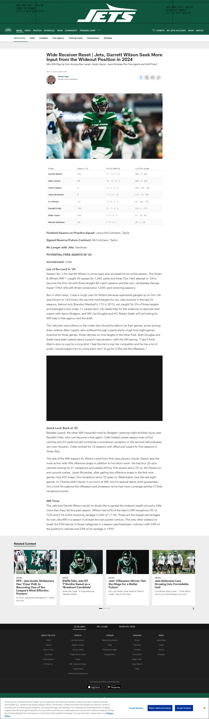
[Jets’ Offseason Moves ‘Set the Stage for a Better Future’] (127, 574)
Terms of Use (48, 650)
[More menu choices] (99, 30)
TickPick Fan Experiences (78, 673)
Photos (161, 650)
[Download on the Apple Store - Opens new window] (94, 687)
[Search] (154, 30)
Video (161, 645)
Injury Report (137, 664)
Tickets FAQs (78, 669)
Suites (77, 659)
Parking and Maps (110, 650)
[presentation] (194, 608)
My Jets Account (77, 640)
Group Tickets (77, 650)
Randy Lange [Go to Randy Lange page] (63, 76)
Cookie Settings (136, 708)
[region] (104, 708)
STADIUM (109, 635)
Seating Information (110, 640)
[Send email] (152, 79)
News (161, 635)
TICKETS (77, 635)
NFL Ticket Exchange (78, 664)
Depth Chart (137, 659)
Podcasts (161, 654)
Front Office (137, 654)
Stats (137, 669)
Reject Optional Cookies (160, 708)
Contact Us (48, 664)
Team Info (137, 635)
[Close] (204, 708)
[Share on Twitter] (147, 79)
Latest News (161, 640)
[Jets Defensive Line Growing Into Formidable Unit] (173, 574)
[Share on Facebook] (141, 79)
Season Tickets (78, 645)
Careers (48, 645)
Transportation (110, 654)
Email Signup (48, 659)
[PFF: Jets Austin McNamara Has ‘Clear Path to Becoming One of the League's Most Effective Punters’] (35, 577)
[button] (101, 608)
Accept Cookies (184, 708)
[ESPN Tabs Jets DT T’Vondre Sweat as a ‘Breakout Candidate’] (81, 574)
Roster (137, 640)
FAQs (48, 640)
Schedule (137, 645)
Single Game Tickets (78, 654)
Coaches (137, 650)
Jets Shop (48, 654)
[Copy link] (158, 77)
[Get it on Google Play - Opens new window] (114, 688)
